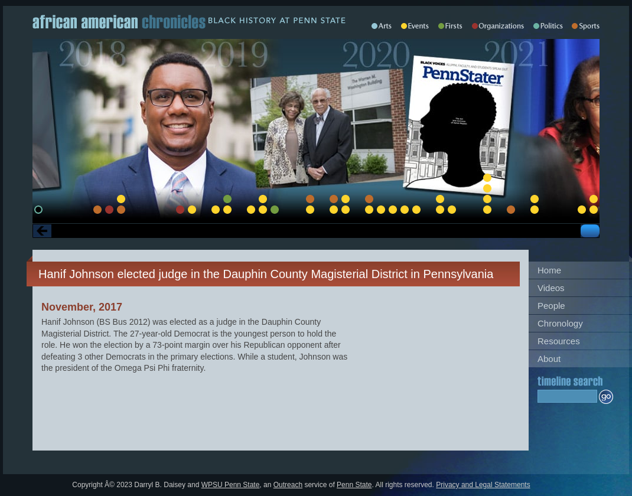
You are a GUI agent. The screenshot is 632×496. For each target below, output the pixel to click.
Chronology (560, 323)
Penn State (354, 485)
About (549, 359)
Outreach (287, 485)
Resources (558, 341)
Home (549, 270)
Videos (551, 288)
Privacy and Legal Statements (483, 485)
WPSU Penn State (230, 485)
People (551, 306)
